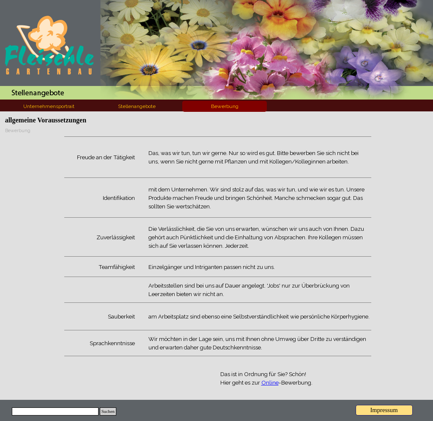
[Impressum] (384, 410)
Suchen (108, 411)
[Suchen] (55, 411)
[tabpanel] (217, 246)
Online (270, 382)
